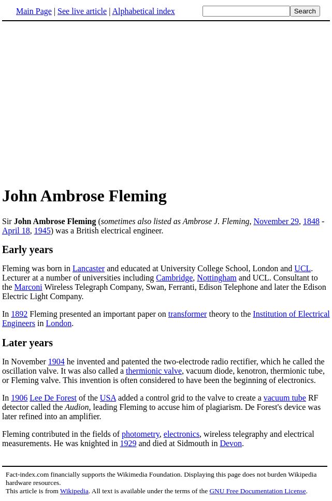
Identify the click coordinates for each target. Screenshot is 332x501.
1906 (19, 397)
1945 (42, 230)
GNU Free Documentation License (257, 491)
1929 (128, 443)
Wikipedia (74, 491)
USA (108, 397)
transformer (187, 314)
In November (25, 361)
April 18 (16, 230)
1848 (311, 221)
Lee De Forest (53, 397)
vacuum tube (285, 397)
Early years (27, 249)
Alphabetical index (143, 11)
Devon (231, 443)
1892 (19, 314)
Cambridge (174, 277)
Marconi (28, 287)
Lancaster (89, 268)
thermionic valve (154, 370)
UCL (302, 268)
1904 (56, 361)
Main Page (34, 11)
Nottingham (216, 277)
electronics (181, 434)
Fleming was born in (37, 268)
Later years (27, 342)
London (58, 323)
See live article (82, 11)
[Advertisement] (89, 103)
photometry (141, 434)
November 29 (276, 221)
